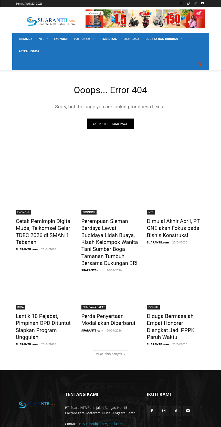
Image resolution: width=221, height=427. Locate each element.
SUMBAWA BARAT (94, 293)
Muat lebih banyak (110, 329)
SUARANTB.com (27, 239)
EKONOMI (23, 213)
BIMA (20, 293)
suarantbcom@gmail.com (103, 398)
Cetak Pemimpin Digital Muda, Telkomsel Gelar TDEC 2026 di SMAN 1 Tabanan (45, 227)
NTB (151, 213)
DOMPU (153, 293)
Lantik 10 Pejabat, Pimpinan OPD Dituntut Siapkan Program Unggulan (43, 307)
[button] (199, 64)
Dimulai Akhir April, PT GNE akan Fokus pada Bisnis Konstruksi (173, 227)
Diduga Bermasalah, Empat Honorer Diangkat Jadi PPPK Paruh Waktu (174, 307)
